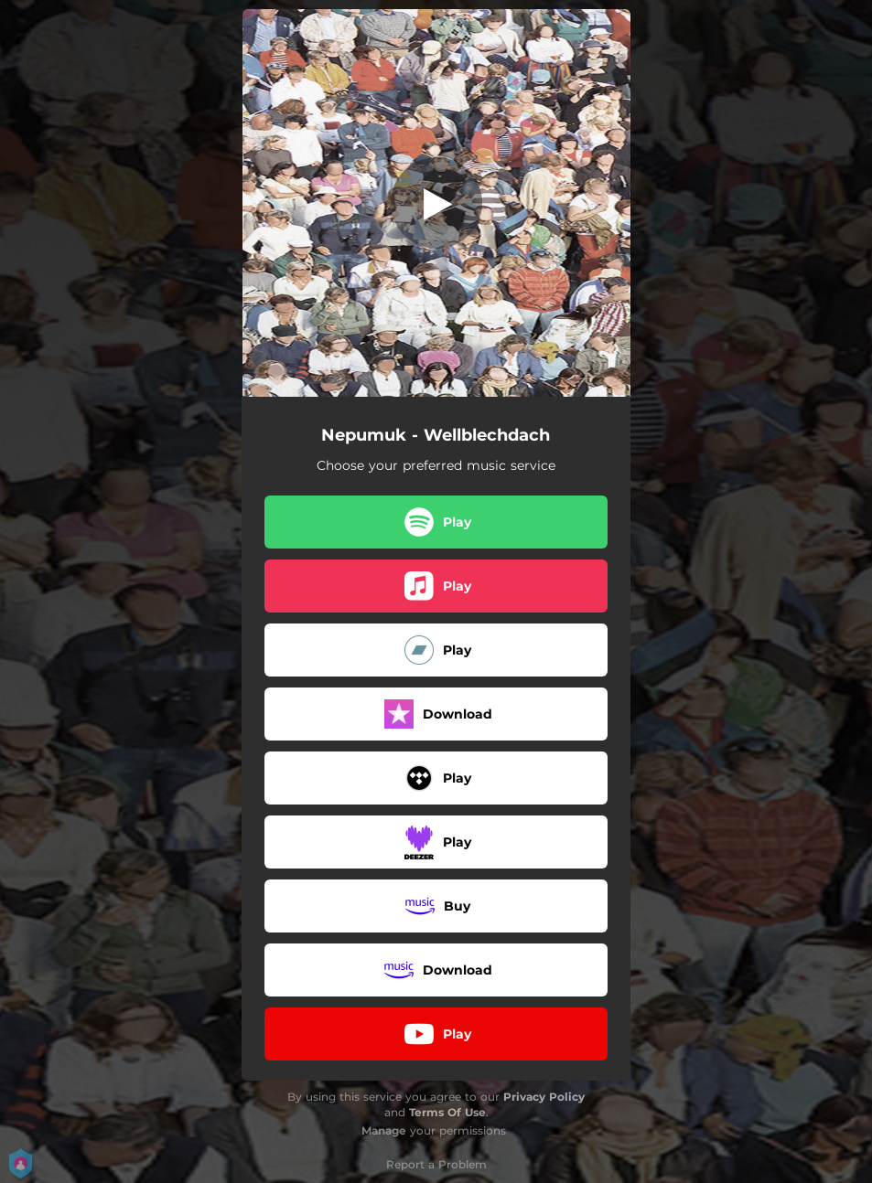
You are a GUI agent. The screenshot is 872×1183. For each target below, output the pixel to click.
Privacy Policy (544, 1096)
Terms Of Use (447, 1112)
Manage (383, 1130)
